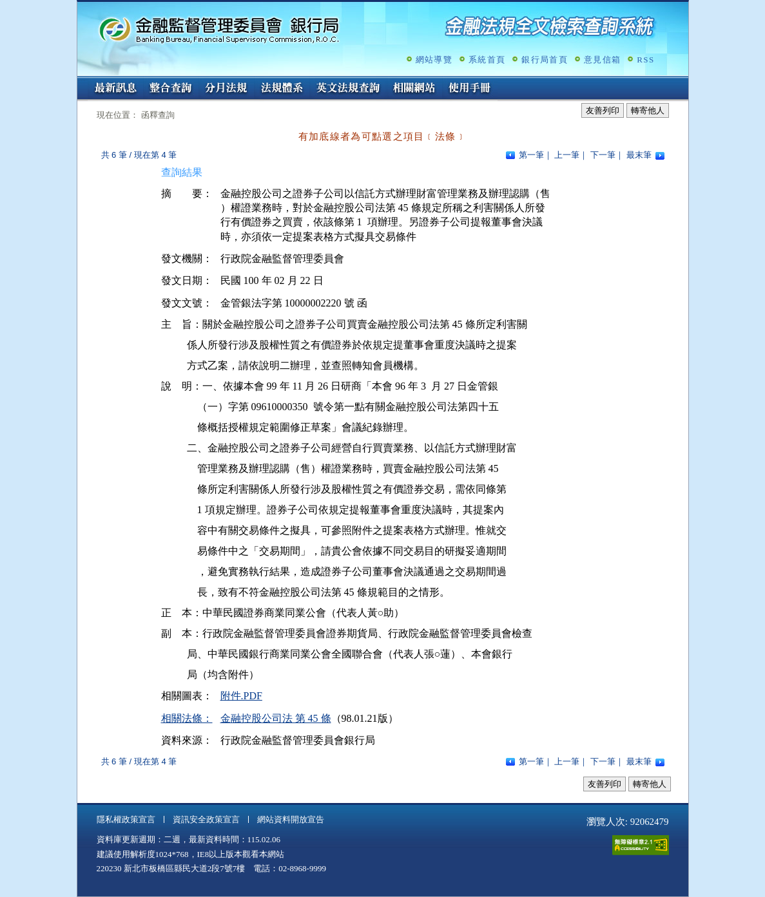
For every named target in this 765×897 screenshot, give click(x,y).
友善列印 (602, 110)
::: (81, 81)
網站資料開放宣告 (290, 819)
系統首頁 (487, 59)
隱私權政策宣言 (126, 819)
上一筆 (566, 155)
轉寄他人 (647, 110)
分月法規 (226, 89)
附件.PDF (241, 695)
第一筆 (531, 155)
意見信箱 (602, 59)
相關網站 (414, 89)
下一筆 (602, 155)
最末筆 (639, 155)
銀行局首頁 (544, 59)
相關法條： (187, 718)
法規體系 (281, 89)
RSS (645, 59)
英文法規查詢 (348, 89)
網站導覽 (434, 59)
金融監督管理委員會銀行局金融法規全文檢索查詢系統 (219, 29)
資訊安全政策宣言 (206, 819)
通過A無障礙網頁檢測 (640, 845)
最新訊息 (115, 89)
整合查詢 (171, 89)
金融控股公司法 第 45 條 (275, 718)
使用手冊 (470, 89)
